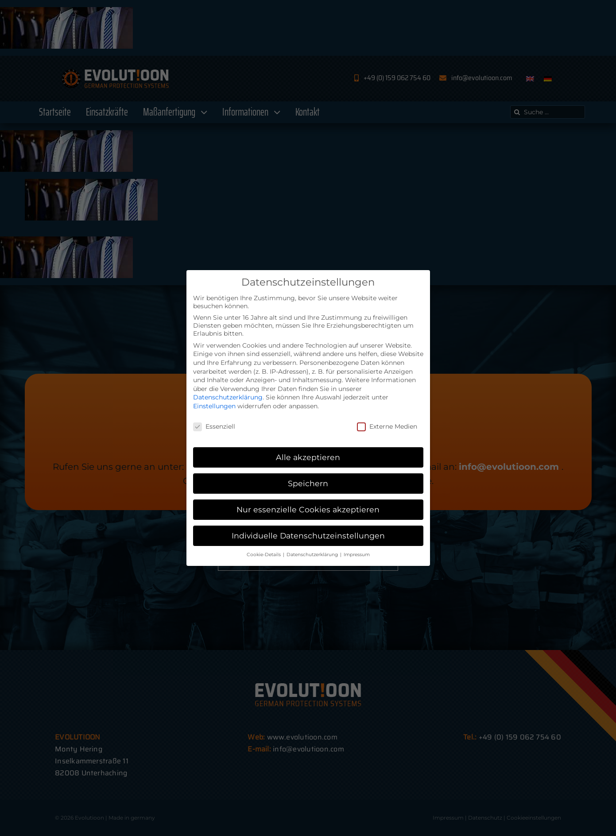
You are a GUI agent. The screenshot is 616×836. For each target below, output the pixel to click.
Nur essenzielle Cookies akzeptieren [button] (308, 509)
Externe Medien (387, 426)
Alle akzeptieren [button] (308, 457)
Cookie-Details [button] (264, 554)
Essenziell (214, 426)
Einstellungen (214, 406)
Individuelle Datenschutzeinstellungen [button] (308, 535)
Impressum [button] (357, 554)
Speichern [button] (308, 483)
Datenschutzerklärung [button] (313, 554)
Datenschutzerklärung (228, 397)
